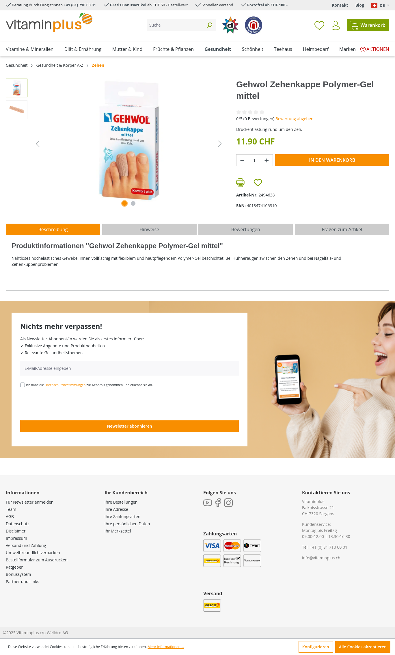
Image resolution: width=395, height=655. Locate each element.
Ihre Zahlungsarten (122, 516)
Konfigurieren (315, 647)
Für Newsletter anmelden (29, 502)
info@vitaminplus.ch (321, 558)
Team (11, 509)
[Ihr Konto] (335, 25)
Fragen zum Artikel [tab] (342, 229)
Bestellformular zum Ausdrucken (37, 560)
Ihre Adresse (116, 509)
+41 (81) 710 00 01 (80, 5)
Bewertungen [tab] (245, 229)
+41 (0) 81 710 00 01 (328, 547)
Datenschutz (17, 523)
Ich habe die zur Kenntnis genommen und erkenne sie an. (89, 385)
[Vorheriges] (37, 143)
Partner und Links (22, 581)
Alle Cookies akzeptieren (363, 647)
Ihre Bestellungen (121, 502)
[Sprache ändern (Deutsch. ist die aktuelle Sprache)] (380, 5)
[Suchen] (209, 25)
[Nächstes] (220, 143)
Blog (359, 5)
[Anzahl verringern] (242, 160)
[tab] (53, 229)
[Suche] (175, 25)
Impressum (16, 538)
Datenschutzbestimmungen (65, 385)
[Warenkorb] (368, 25)
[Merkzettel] (319, 25)
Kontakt (340, 5)
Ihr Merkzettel (118, 531)
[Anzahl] (254, 160)
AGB (10, 516)
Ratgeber (14, 567)
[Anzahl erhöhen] (267, 160)
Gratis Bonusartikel (128, 5)
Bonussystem (18, 574)
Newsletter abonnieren (129, 426)
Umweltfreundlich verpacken (33, 552)
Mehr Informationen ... (166, 646)
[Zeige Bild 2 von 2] (133, 203)
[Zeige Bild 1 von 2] (124, 203)
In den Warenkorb (332, 160)
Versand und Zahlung (26, 545)
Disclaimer (15, 531)
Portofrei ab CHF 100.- (267, 5)
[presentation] (64, 403)
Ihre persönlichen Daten (127, 523)
